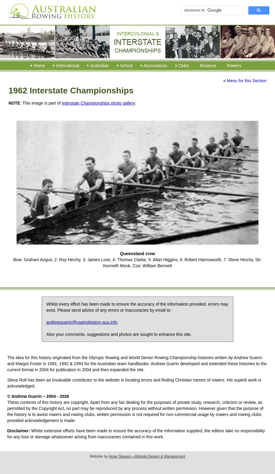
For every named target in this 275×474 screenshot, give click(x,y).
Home (39, 65)
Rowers (234, 65)
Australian (99, 65)
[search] (209, 10)
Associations (155, 65)
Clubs (183, 65)
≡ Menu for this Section (245, 80)
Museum (208, 65)
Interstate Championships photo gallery (98, 103)
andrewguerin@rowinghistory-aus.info (81, 322)
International (67, 65)
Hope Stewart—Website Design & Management (147, 456)
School (126, 65)
